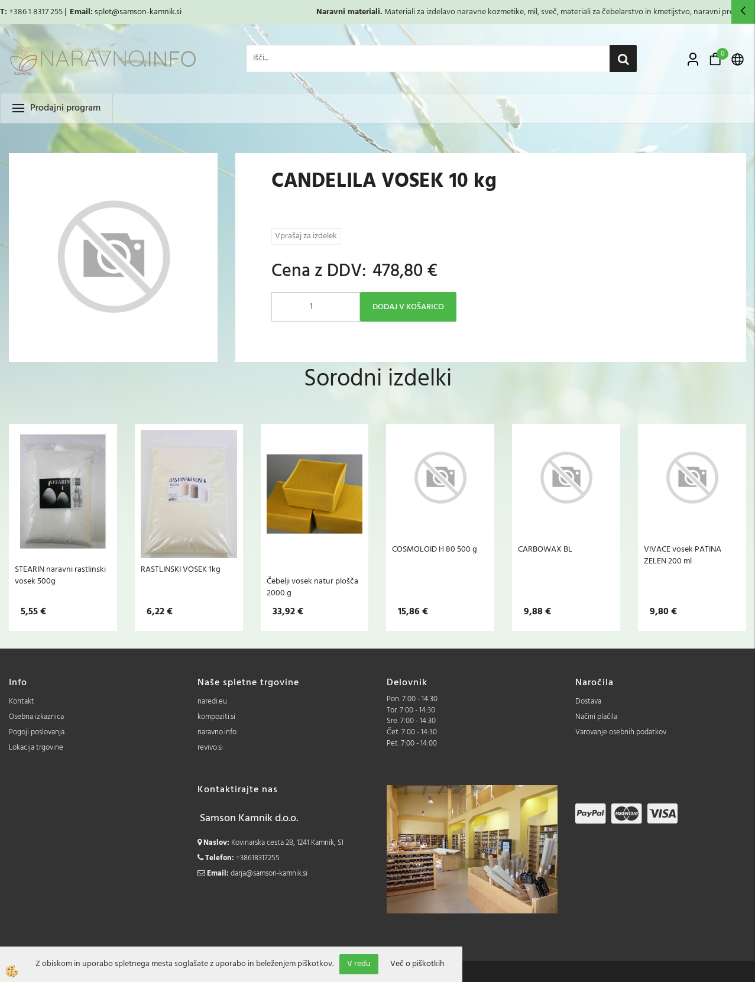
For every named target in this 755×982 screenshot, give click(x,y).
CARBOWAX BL (545, 549)
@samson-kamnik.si (147, 12)
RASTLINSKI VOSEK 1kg (181, 569)
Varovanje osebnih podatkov (620, 732)
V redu (359, 964)
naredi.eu (212, 701)
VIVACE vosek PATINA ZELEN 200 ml (682, 555)
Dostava (588, 701)
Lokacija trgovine (36, 747)
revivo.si (210, 747)
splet (103, 12)
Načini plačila (596, 717)
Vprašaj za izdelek (306, 236)
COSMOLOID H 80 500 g (434, 549)
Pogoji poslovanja (36, 732)
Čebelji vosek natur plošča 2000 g (312, 587)
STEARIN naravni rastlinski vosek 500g (60, 575)
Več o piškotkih (417, 964)
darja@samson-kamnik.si (269, 873)
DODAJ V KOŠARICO (408, 307)
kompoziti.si (216, 717)
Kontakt (21, 701)
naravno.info (216, 732)
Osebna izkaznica (36, 717)
